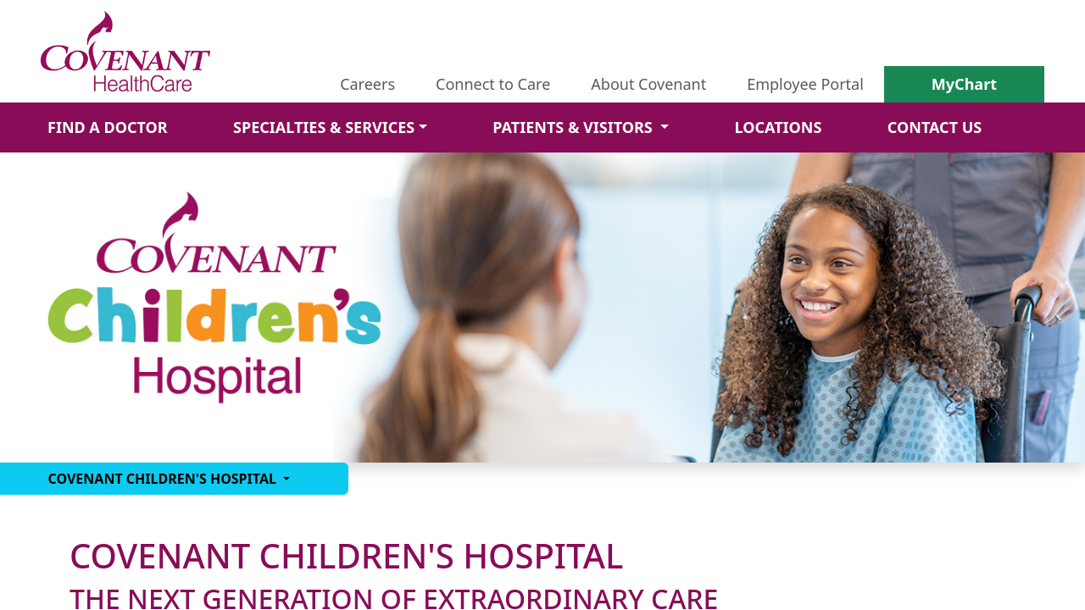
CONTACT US (934, 127)
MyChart (964, 84)
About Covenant (648, 84)
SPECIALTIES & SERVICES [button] (324, 127)
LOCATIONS (777, 127)
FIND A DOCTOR (107, 127)
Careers (367, 84)
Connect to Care (493, 84)
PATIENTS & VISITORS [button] (574, 127)
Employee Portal (805, 84)
